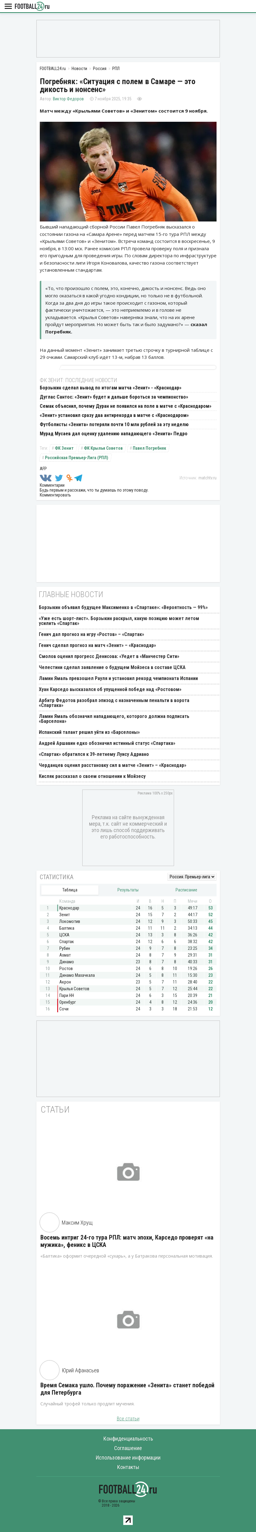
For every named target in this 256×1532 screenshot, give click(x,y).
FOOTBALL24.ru (32, 7)
